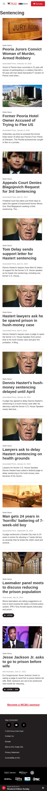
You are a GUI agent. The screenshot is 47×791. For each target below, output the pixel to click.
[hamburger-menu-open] (4, 3)
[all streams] (43, 788)
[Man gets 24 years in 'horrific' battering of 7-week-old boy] (22, 496)
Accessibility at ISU (12, 758)
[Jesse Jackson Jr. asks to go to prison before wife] (22, 637)
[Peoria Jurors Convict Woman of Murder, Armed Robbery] (22, 29)
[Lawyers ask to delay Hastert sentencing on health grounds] (22, 429)
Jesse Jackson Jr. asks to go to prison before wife (23, 661)
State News (7, 45)
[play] (3, 788)
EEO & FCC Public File (14, 747)
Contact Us (9, 736)
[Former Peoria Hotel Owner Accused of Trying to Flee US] (22, 96)
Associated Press (9, 64)
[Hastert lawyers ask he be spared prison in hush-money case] (22, 296)
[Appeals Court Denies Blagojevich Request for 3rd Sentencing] (22, 163)
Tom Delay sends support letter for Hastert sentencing (19, 253)
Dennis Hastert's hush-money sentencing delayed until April (23, 387)
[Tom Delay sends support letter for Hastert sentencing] (22, 229)
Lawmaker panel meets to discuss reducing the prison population (23, 587)
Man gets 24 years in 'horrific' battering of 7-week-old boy (23, 520)
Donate (39, 4)
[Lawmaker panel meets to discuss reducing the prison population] (22, 563)
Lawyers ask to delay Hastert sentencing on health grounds (22, 453)
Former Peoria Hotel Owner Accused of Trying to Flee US (20, 120)
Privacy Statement (12, 752)
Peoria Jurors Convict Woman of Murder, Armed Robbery (22, 53)
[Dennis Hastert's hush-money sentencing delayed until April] (22, 363)
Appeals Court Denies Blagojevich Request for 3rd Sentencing (22, 187)
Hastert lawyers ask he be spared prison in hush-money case (23, 320)
